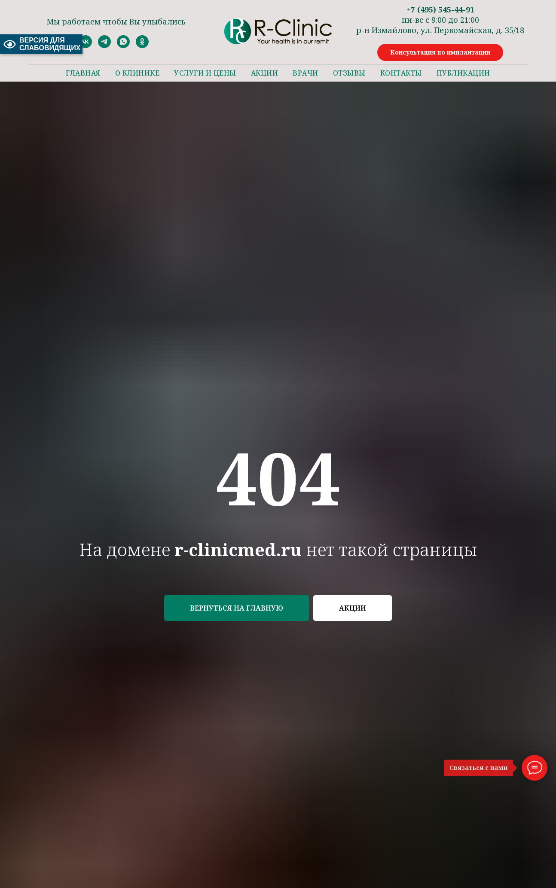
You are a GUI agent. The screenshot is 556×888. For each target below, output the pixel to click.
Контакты (401, 73)
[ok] (142, 45)
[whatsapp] (123, 45)
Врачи (305, 73)
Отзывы (349, 73)
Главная (83, 73)
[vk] (85, 45)
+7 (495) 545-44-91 (440, 9)
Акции (264, 73)
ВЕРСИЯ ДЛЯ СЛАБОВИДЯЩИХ (41, 44)
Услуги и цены (205, 73)
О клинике (137, 73)
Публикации (463, 73)
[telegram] (104, 45)
